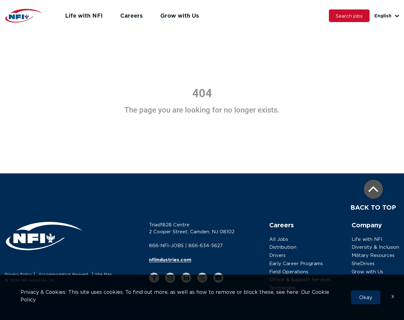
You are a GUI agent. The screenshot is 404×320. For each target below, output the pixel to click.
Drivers (277, 255)
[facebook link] (154, 277)
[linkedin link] (186, 277)
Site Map (103, 274)
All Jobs (278, 238)
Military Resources (373, 255)
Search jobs (349, 15)
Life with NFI (84, 15)
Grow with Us (179, 15)
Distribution (282, 246)
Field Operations (288, 271)
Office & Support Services (300, 279)
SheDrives (363, 263)
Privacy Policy (18, 274)
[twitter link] (202, 277)
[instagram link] (170, 277)
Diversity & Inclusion (375, 246)
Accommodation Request (63, 274)
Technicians (282, 287)
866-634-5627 (205, 245)
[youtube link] (218, 277)
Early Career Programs (296, 263)
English (386, 15)
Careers (131, 15)
